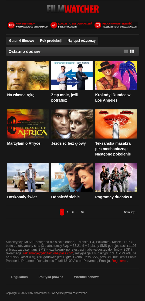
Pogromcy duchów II (113, 197)
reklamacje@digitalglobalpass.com (48, 253)
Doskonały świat (22, 197)
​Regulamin (19, 277)
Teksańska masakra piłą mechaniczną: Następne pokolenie (113, 148)
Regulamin (119, 261)
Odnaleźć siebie (65, 197)
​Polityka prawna (51, 277)
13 (82, 212)
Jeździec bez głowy (68, 143)
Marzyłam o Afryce (23, 143)
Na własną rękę (20, 95)
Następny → (131, 212)
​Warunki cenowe (86, 277)
